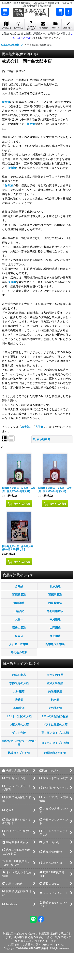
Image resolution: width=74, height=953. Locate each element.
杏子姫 (39, 426)
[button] (5, 12)
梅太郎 (25, 426)
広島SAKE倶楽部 (38, 948)
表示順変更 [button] (41, 439)
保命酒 (6, 102)
